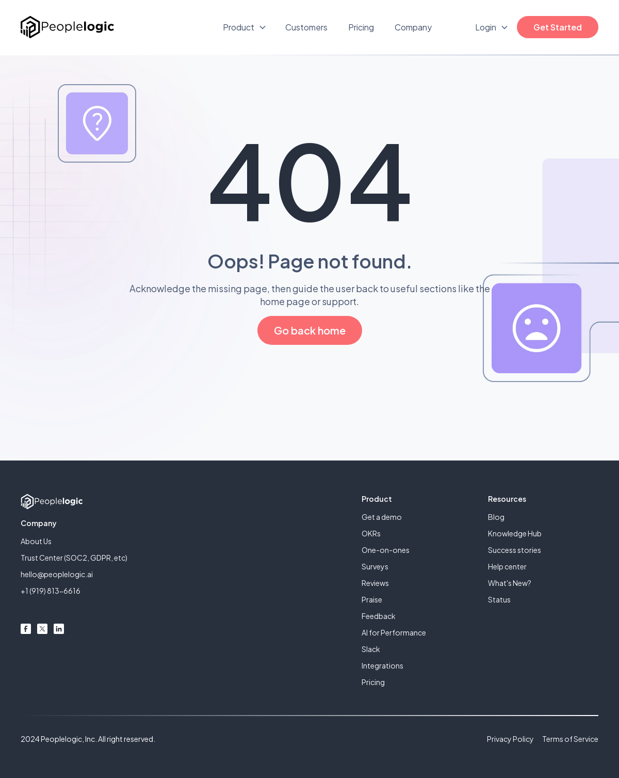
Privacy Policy (510, 738)
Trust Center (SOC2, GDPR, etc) (74, 557)
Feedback (379, 616)
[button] (245, 27)
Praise (372, 599)
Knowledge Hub (515, 533)
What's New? (509, 583)
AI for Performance (394, 632)
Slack (371, 649)
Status (499, 599)
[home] (67, 27)
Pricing (361, 27)
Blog (496, 516)
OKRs (371, 533)
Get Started (557, 27)
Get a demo (382, 516)
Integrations (382, 665)
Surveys (375, 566)
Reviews (375, 583)
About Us (36, 541)
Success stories (514, 549)
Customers (306, 27)
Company (413, 27)
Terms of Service (570, 738)
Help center (507, 566)
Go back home (310, 330)
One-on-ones (386, 549)
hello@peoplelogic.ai (57, 574)
